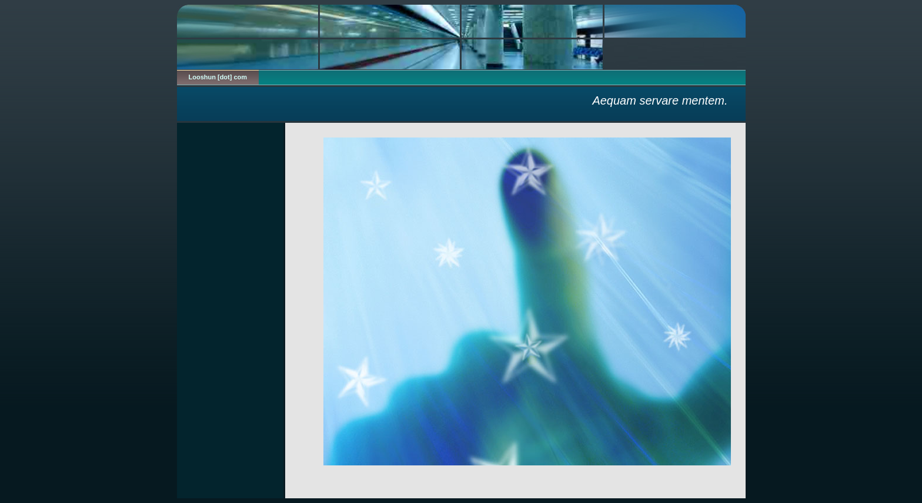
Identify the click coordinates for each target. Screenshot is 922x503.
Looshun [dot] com (218, 77)
